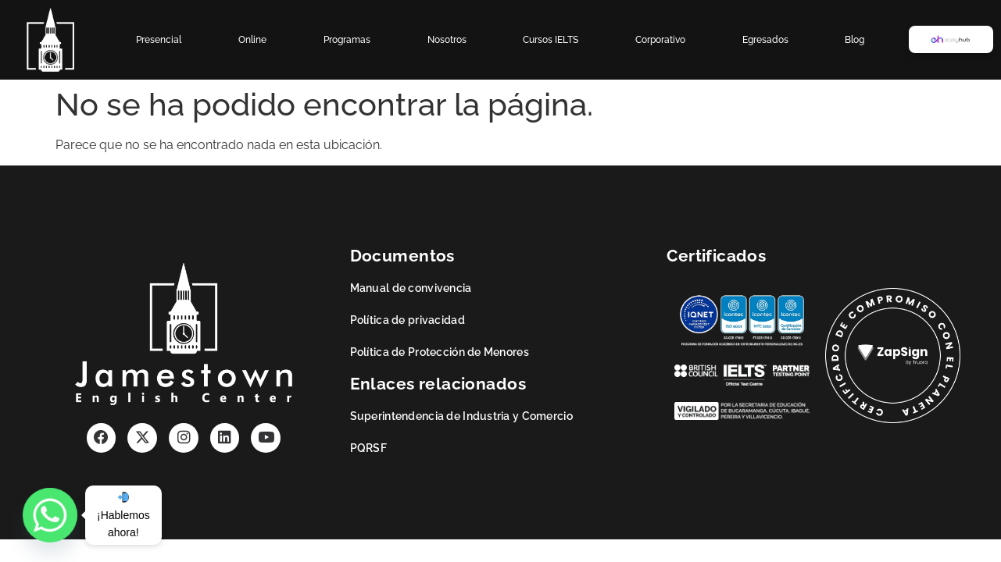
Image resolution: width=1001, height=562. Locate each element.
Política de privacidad (407, 320)
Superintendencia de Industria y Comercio (461, 416)
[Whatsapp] (50, 515)
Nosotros (447, 39)
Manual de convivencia (411, 288)
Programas (347, 39)
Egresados (765, 39)
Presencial (158, 39)
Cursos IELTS (550, 39)
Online (252, 39)
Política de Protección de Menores (439, 352)
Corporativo (660, 39)
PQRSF (368, 448)
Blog (854, 39)
